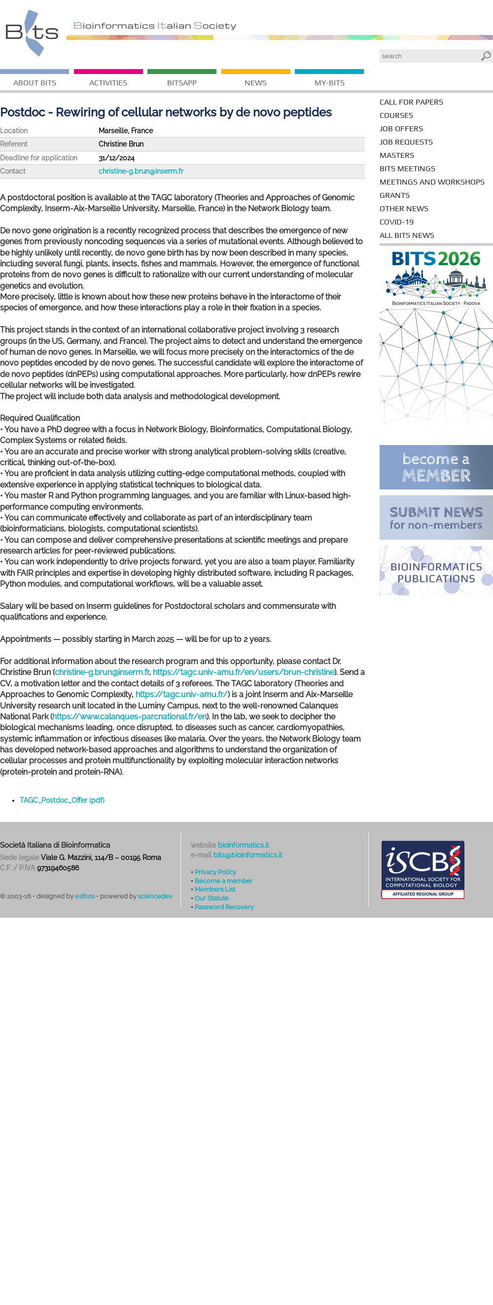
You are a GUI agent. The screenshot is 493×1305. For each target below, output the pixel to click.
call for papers (411, 102)
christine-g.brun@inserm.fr (141, 171)
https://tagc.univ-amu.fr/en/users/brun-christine (243, 672)
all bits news (407, 235)
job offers (401, 128)
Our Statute (212, 898)
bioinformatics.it (243, 845)
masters (397, 155)
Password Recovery (224, 907)
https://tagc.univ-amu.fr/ (182, 694)
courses (396, 115)
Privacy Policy (215, 872)
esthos (85, 896)
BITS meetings (407, 168)
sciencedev (155, 896)
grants (395, 195)
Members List (215, 889)
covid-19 (397, 221)
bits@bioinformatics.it (247, 855)
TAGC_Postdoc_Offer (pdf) (62, 800)
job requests (406, 142)
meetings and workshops (432, 181)
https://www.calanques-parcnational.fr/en (129, 716)
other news (404, 208)
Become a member (224, 881)
